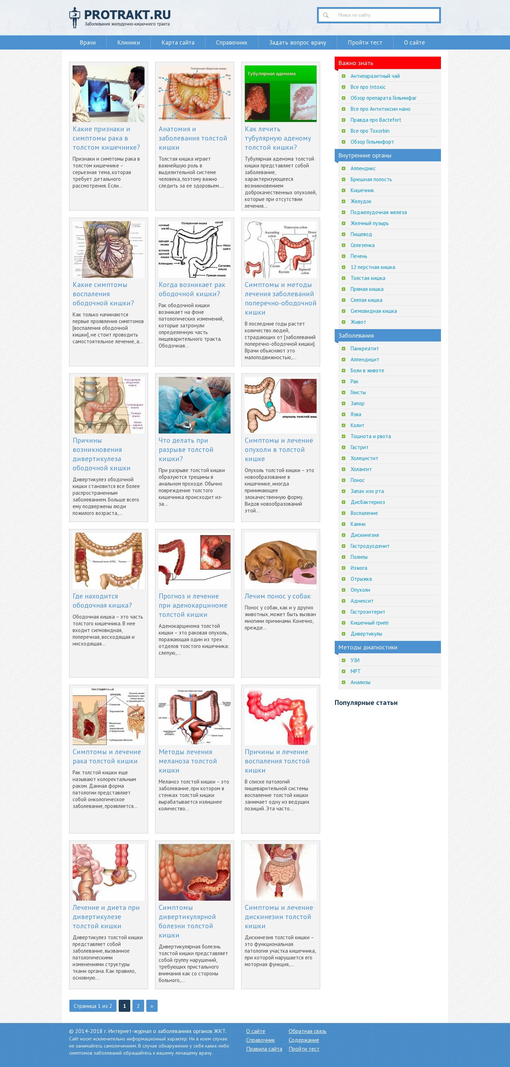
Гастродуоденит (370, 546)
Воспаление (364, 513)
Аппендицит (365, 359)
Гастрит (360, 447)
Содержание (304, 1039)
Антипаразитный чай (375, 76)
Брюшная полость (371, 179)
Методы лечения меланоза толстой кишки (188, 761)
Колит (357, 425)
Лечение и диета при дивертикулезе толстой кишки (106, 916)
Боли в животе (367, 370)
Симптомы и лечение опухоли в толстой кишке (279, 449)
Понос (358, 480)
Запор (357, 403)
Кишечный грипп (370, 622)
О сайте (414, 42)
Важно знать (355, 63)
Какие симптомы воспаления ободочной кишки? (103, 294)
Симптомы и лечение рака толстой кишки (107, 756)
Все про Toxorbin (370, 130)
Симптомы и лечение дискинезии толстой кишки (279, 916)
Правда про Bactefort (376, 119)
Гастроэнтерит (368, 611)
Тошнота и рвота (371, 436)
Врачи (88, 42)
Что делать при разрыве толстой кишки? (186, 449)
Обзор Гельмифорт (372, 141)
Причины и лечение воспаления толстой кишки (277, 761)
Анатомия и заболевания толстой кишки (193, 138)
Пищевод (361, 234)
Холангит (361, 469)
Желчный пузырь (370, 223)
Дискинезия (365, 535)
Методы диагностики (367, 647)
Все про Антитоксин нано (380, 108)
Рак (354, 381)
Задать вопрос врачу (297, 42)
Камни (358, 524)
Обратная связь (308, 1030)
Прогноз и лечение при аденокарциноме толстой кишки (193, 605)
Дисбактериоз (368, 502)
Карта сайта (178, 42)
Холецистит (364, 458)
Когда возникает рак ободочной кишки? (192, 289)
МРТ (356, 671)
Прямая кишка (367, 289)
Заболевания (356, 335)
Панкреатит (365, 348)
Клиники (128, 42)
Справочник (232, 42)
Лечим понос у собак (278, 596)
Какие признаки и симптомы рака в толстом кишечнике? (106, 138)
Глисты (358, 392)
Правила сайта (264, 1048)
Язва (356, 414)
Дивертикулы (366, 633)
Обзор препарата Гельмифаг (383, 97)
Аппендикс (363, 168)
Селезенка (363, 245)
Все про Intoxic (368, 87)
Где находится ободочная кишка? (102, 600)
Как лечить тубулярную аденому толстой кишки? (278, 138)
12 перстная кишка (373, 267)
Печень (359, 256)
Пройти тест (365, 42)
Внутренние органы (364, 155)
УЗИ (355, 660)
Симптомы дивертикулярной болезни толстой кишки (187, 921)
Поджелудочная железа (379, 212)
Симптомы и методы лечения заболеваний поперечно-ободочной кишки (281, 298)
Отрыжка (361, 578)
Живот (358, 322)
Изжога (359, 567)
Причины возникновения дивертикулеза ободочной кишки (102, 454)
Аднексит (362, 600)
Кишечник (362, 190)
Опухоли (360, 589)
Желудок (361, 201)
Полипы (359, 556)
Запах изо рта (367, 491)
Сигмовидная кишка (374, 311)
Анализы (360, 682)
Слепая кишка (366, 300)
